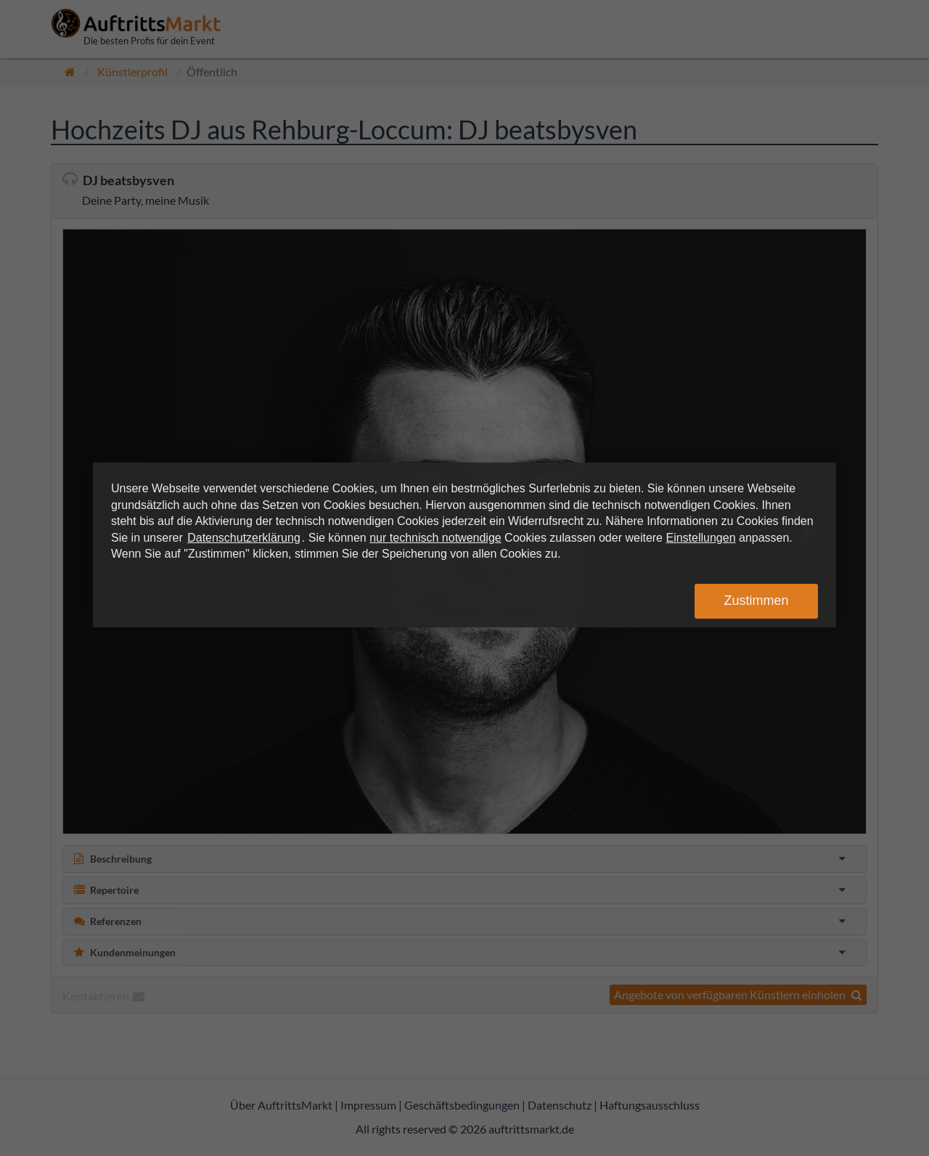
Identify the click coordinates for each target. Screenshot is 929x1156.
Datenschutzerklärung (243, 538)
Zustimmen (756, 600)
